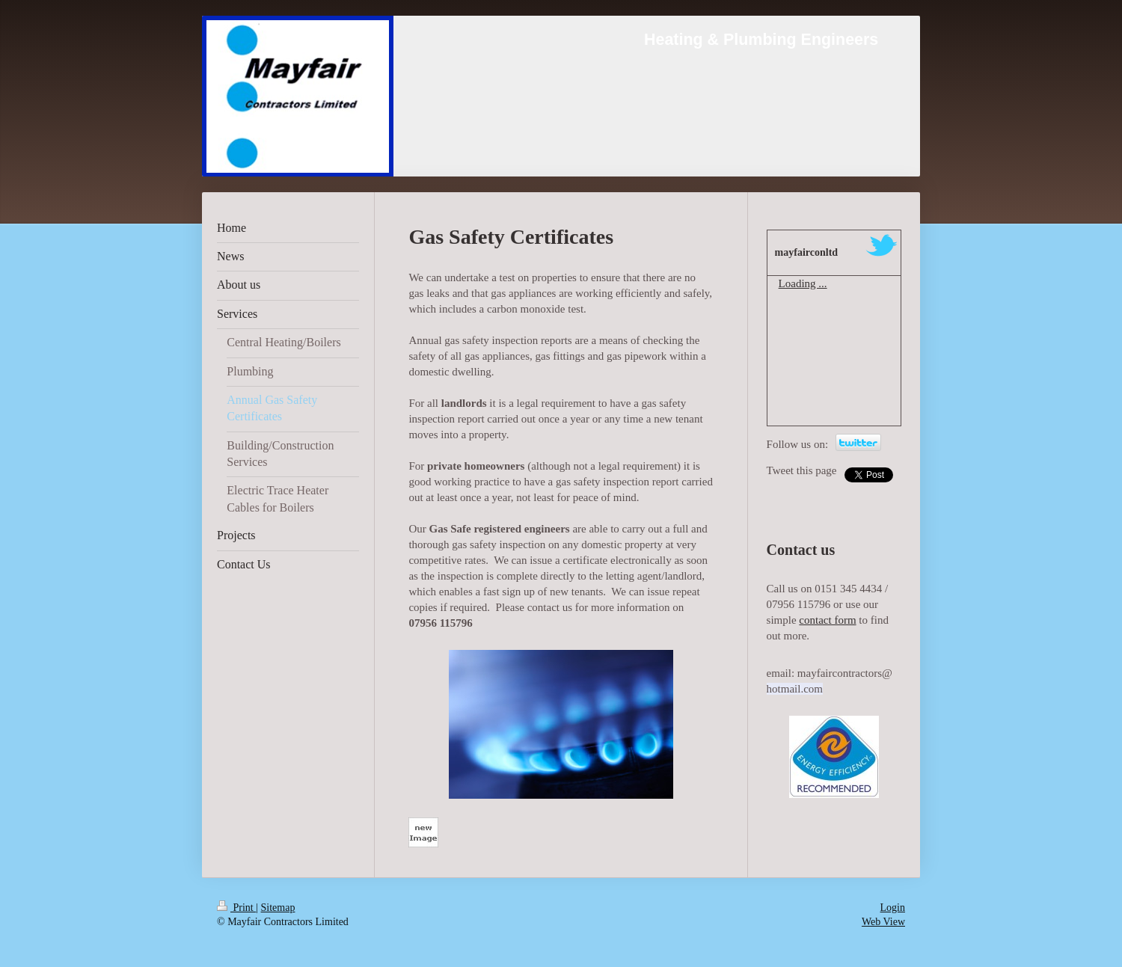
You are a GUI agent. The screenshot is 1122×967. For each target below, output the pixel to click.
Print (236, 907)
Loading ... (803, 283)
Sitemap (278, 907)
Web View (883, 921)
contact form (827, 620)
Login (892, 907)
